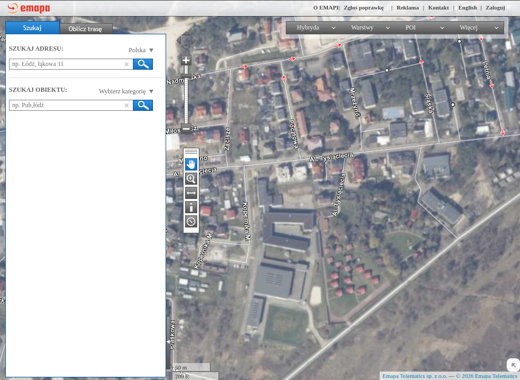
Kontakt (438, 7)
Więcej (469, 27)
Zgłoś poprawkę (364, 7)
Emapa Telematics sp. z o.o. (414, 376)
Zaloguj (495, 7)
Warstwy (362, 27)
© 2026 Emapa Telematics (486, 376)
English (467, 7)
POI (411, 27)
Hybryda (308, 27)
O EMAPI (326, 7)
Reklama (408, 7)
